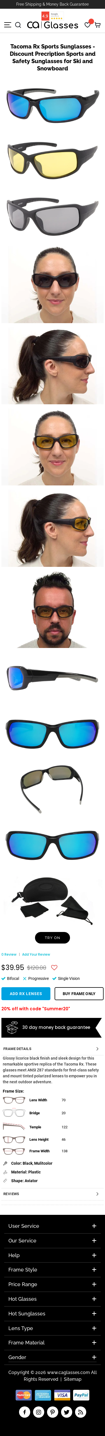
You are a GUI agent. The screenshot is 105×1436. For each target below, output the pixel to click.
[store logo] (52, 25)
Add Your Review (36, 954)
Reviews (11, 1194)
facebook (24, 1412)
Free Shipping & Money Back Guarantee (52, 4)
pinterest (52, 1412)
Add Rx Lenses (26, 993)
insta (38, 1412)
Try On (52, 938)
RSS (80, 1412)
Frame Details (17, 1049)
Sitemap (72, 1379)
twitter (66, 1412)
